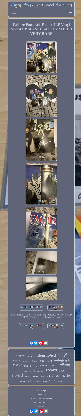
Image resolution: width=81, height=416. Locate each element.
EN (39, 406)
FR (43, 406)
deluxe (35, 366)
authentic (60, 381)
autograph (62, 360)
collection (40, 371)
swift (62, 370)
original (25, 361)
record (51, 370)
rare (52, 380)
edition (16, 360)
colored (35, 376)
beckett (20, 355)
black (49, 360)
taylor (67, 375)
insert (25, 371)
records (44, 365)
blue (42, 360)
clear (42, 377)
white (58, 376)
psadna (45, 381)
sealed (32, 371)
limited (17, 365)
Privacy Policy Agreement (41, 398)
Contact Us (41, 394)
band (50, 375)
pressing (37, 381)
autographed (45, 355)
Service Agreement (41, 402)
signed (17, 375)
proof (29, 356)
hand (53, 365)
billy (19, 371)
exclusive (33, 361)
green (27, 376)
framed (27, 365)
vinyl (62, 355)
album (65, 365)
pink (29, 381)
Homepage (41, 390)
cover (22, 381)
